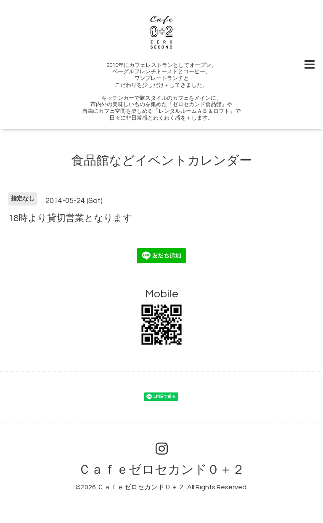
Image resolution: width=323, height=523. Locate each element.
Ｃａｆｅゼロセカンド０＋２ (161, 469)
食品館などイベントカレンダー (161, 160)
